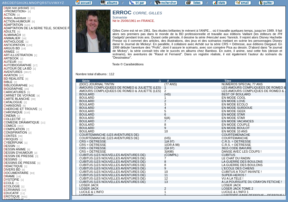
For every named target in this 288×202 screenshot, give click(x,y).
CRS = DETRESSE (92, 141)
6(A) (167, 118)
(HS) (167, 94)
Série (86, 80)
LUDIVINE (86, 195)
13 (166, 181)
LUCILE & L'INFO (91, 192)
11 (166, 175)
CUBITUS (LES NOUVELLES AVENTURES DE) (112, 155)
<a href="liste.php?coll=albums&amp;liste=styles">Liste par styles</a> (36, 100)
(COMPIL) (171, 155)
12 (166, 178)
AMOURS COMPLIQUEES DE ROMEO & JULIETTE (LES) (120, 87)
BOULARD (86, 94)
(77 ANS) (170, 84)
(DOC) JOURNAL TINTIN (96, 84)
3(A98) (169, 151)
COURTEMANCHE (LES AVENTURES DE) (109, 134)
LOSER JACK (88, 185)
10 (166, 131)
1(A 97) (169, 141)
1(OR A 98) (171, 144)
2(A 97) (169, 148)
